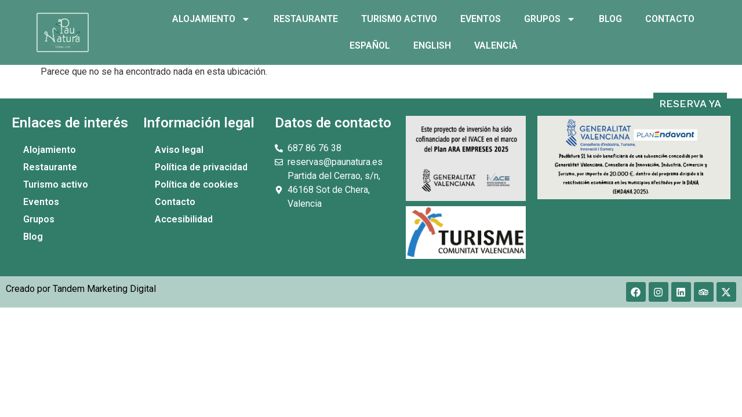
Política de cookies (196, 184)
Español (370, 45)
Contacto (669, 18)
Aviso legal (179, 149)
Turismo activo (399, 18)
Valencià (496, 45)
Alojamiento (211, 19)
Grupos (550, 19)
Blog (610, 18)
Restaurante (306, 18)
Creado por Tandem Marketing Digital (81, 288)
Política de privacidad (201, 167)
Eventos (480, 18)
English (432, 45)
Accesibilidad (184, 219)
